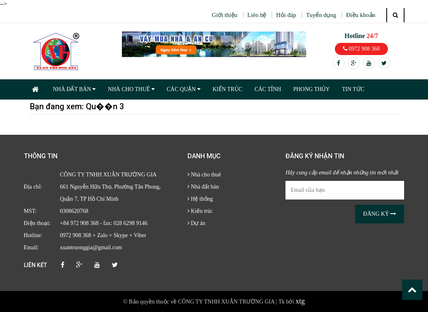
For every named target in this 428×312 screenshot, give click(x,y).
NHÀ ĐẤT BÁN (74, 89)
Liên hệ (256, 15)
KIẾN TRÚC (227, 89)
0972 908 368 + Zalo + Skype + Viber (103, 235)
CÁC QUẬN (183, 89)
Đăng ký (379, 214)
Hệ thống (200, 199)
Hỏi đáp (286, 15)
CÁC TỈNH (267, 89)
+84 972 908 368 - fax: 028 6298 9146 (103, 223)
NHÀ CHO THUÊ (131, 89)
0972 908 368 (361, 49)
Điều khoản (360, 15)
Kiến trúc (200, 211)
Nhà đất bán (203, 187)
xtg (300, 301)
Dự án (196, 223)
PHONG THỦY (311, 89)
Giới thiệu (224, 15)
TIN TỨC (353, 89)
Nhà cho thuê (204, 175)
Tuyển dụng (321, 15)
